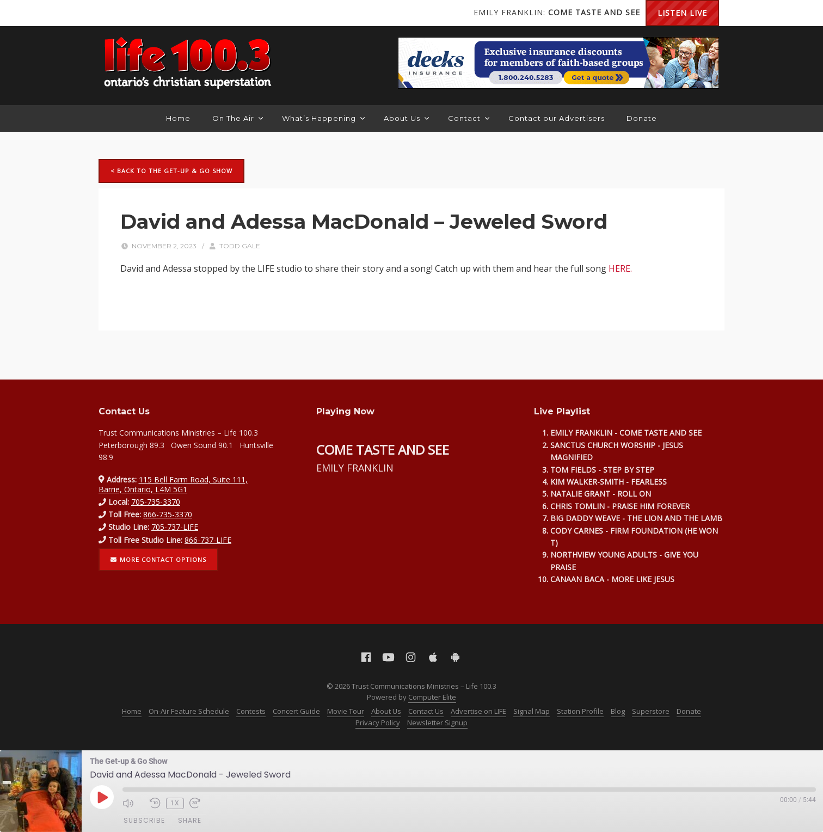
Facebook (115, 13)
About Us (406, 118)
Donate (642, 118)
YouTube (136, 13)
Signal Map (531, 711)
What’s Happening (323, 118)
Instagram (158, 13)
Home (178, 118)
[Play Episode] (102, 797)
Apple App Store (180, 13)
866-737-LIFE (208, 540)
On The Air (237, 118)
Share (189, 820)
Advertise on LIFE (478, 711)
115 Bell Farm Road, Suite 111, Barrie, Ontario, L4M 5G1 (173, 484)
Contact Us (426, 711)
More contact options (158, 559)
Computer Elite (432, 697)
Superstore (651, 711)
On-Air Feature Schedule (189, 711)
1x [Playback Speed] (175, 803)
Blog (618, 711)
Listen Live (682, 13)
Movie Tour (345, 711)
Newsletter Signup (437, 722)
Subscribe (144, 820)
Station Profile (580, 711)
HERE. (620, 268)
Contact (468, 118)
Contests (251, 711)
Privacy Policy (377, 722)
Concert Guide (296, 711)
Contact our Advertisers (556, 118)
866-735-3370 (167, 514)
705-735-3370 (155, 502)
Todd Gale (239, 246)
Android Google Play (202, 13)
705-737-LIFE (174, 527)
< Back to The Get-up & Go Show (171, 171)
